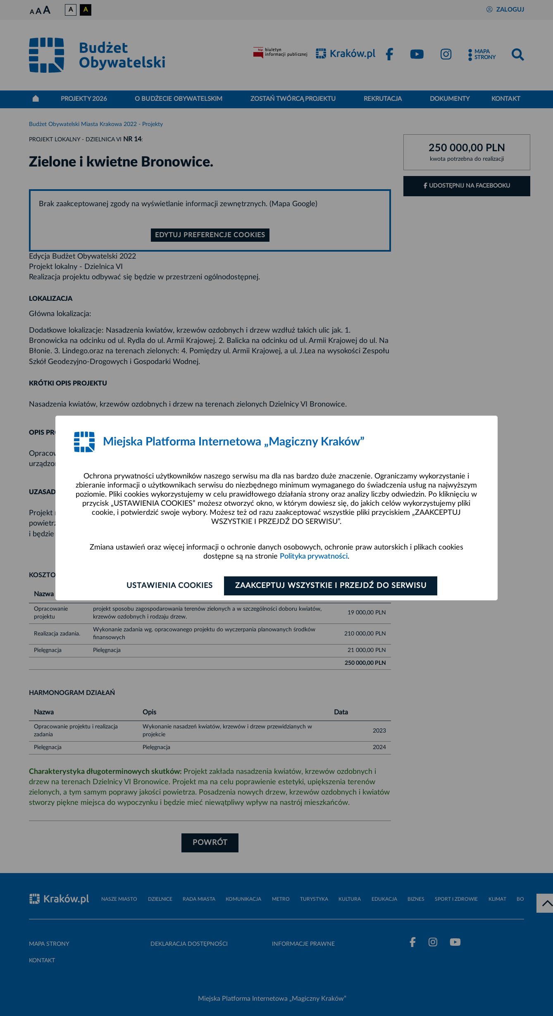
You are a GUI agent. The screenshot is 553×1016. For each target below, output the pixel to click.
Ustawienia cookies (169, 586)
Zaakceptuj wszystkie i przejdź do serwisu (331, 586)
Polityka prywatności (314, 556)
